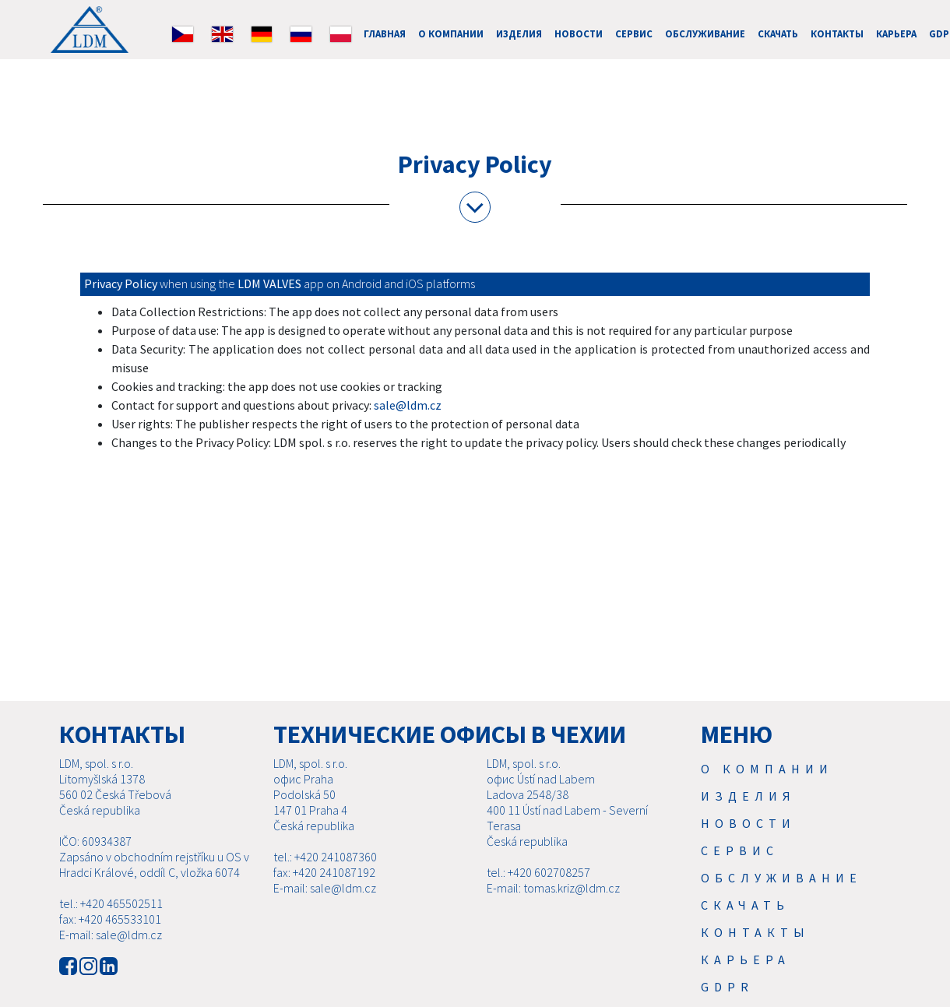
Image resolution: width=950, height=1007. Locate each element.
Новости (578, 33)
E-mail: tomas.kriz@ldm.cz (553, 906)
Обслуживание (705, 33)
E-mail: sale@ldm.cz (110, 953)
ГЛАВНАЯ (385, 33)
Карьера (896, 33)
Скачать (778, 33)
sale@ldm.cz (408, 405)
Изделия (519, 33)
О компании (451, 33)
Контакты (837, 33)
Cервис (634, 33)
